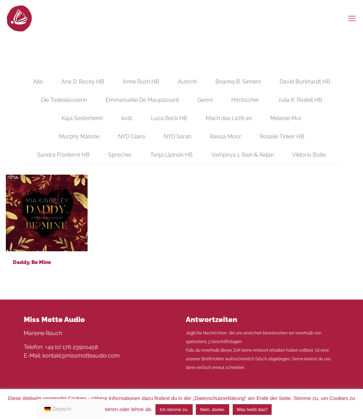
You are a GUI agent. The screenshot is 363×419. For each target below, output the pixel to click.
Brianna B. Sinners (238, 81)
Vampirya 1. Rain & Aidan (242, 155)
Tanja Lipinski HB (171, 155)
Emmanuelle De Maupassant (142, 100)
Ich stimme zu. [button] (174, 409)
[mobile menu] (352, 18)
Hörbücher (245, 100)
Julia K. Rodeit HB (300, 100)
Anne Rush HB (141, 81)
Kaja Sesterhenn (82, 118)
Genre (205, 100)
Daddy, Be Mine (32, 262)
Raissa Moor (225, 136)
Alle (38, 81)
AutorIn (187, 81)
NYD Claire (131, 136)
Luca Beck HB (169, 118)
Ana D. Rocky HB (82, 81)
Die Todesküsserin (64, 100)
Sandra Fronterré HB (63, 155)
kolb (126, 118)
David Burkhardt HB (305, 81)
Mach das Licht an (229, 118)
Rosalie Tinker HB (282, 136)
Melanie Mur (286, 118)
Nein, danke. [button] (212, 409)
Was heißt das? (252, 409)
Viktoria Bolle (309, 155)
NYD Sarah (177, 136)
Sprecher (120, 155)
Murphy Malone (79, 136)
